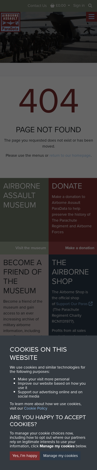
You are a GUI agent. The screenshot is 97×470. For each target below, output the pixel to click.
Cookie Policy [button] (35, 408)
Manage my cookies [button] (60, 456)
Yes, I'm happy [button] (24, 456)
